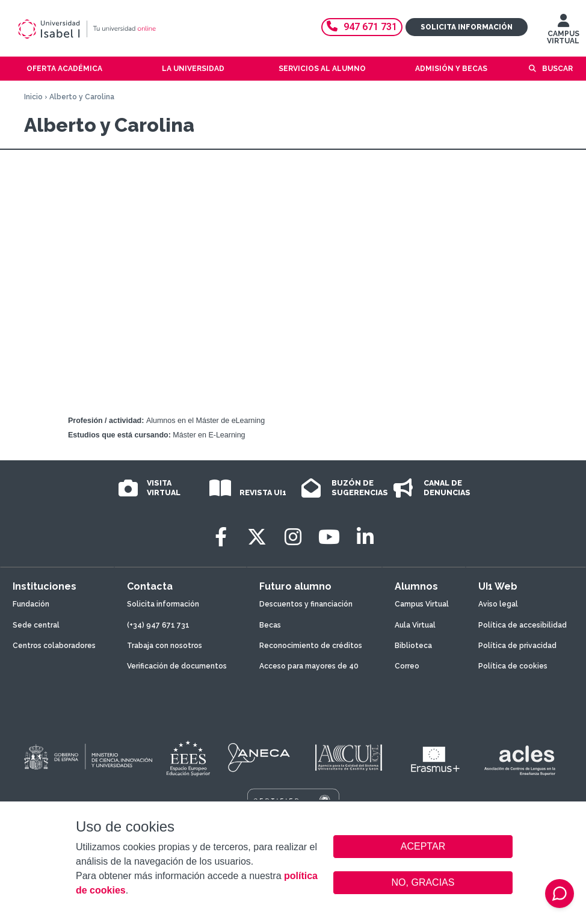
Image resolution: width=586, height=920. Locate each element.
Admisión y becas (451, 68)
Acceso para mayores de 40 (309, 666)
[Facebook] (221, 537)
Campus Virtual (422, 604)
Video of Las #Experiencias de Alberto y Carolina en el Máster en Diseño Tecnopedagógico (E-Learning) (293, 285)
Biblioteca (413, 645)
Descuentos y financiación (306, 604)
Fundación (31, 604)
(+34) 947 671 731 (158, 625)
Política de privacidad (517, 645)
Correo (407, 666)
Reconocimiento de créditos (310, 645)
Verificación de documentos (177, 666)
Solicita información (467, 27)
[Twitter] (257, 537)
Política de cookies (512, 666)
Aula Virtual (415, 625)
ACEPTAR (423, 847)
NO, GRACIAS (423, 882)
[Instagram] (293, 537)
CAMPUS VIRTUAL (563, 32)
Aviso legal (498, 604)
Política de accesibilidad (522, 625)
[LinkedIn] (365, 537)
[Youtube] (329, 537)
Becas (270, 625)
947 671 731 (362, 26)
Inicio (33, 97)
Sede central (36, 625)
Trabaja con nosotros (164, 645)
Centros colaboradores (54, 645)
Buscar (557, 68)
